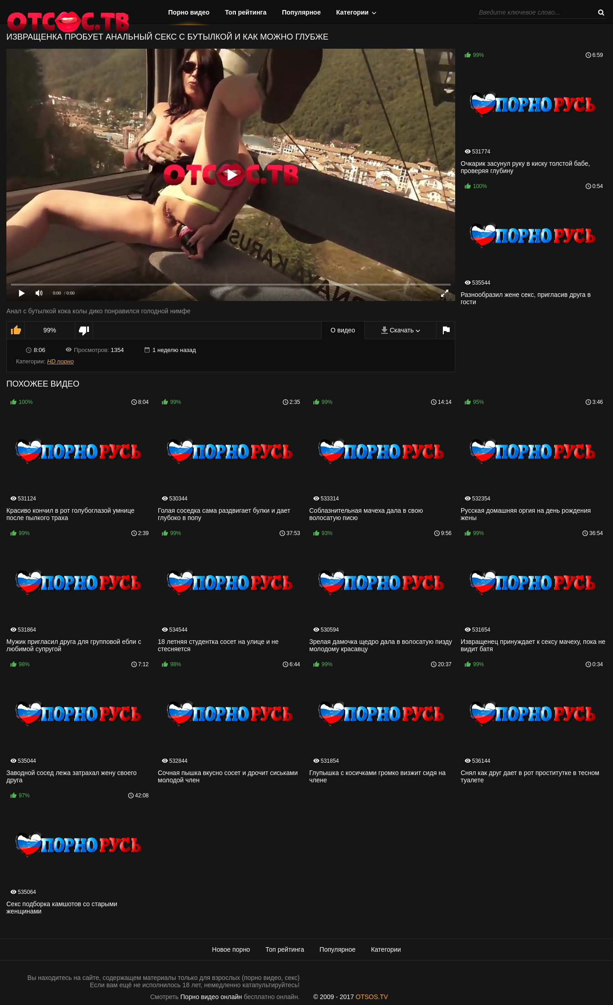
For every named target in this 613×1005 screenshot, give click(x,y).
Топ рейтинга (245, 12)
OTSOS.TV (372, 996)
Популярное (301, 12)
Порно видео (189, 12)
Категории (352, 12)
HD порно (60, 361)
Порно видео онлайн (211, 996)
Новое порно (231, 949)
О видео (343, 330)
